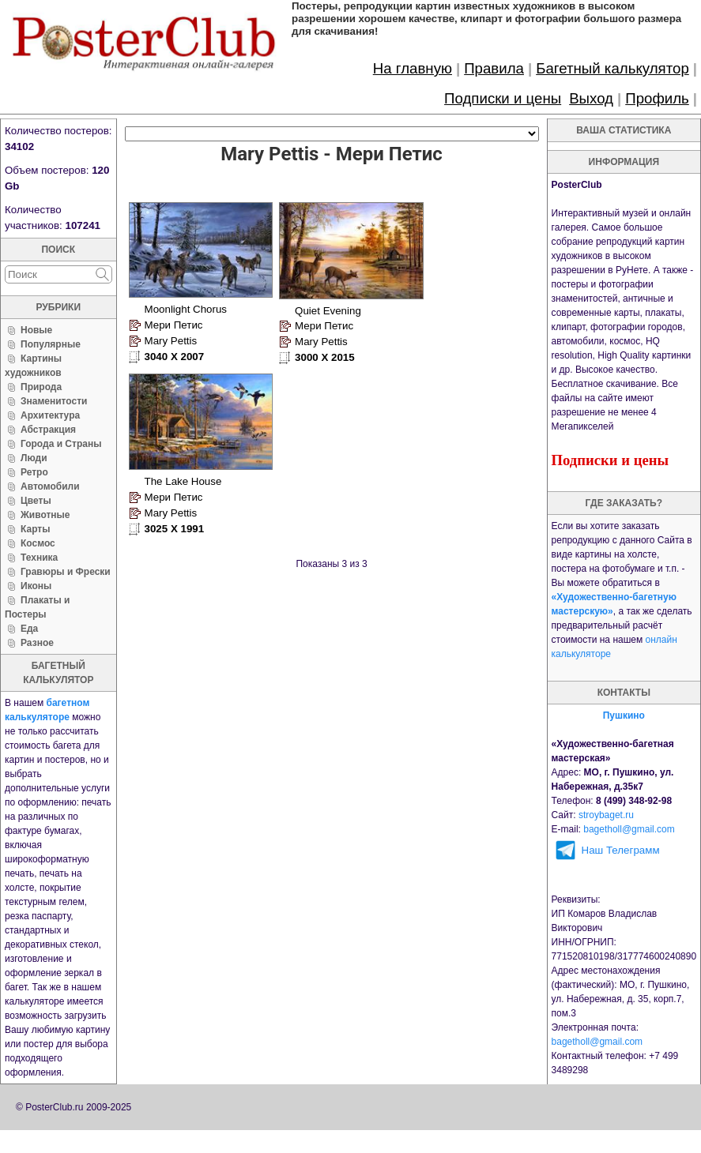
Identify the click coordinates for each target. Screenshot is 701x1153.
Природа (41, 386)
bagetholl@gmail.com (629, 829)
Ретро (34, 472)
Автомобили (50, 486)
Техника (39, 557)
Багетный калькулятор (612, 68)
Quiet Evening (325, 308)
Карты (35, 529)
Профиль (657, 98)
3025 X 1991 (175, 525)
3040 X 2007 (175, 354)
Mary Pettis (171, 338)
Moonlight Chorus (186, 307)
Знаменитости (54, 401)
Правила (494, 68)
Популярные (51, 344)
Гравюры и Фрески (66, 571)
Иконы (36, 586)
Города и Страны (61, 443)
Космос (38, 543)
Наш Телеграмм (621, 850)
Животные (45, 514)
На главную (412, 68)
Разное (37, 642)
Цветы (36, 500)
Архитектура (50, 415)
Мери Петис (174, 323)
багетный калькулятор (58, 672)
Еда (29, 628)
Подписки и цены (502, 98)
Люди (34, 458)
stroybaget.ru (606, 815)
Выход (591, 98)
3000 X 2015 (322, 356)
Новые (36, 330)
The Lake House (183, 477)
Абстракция (48, 429)
